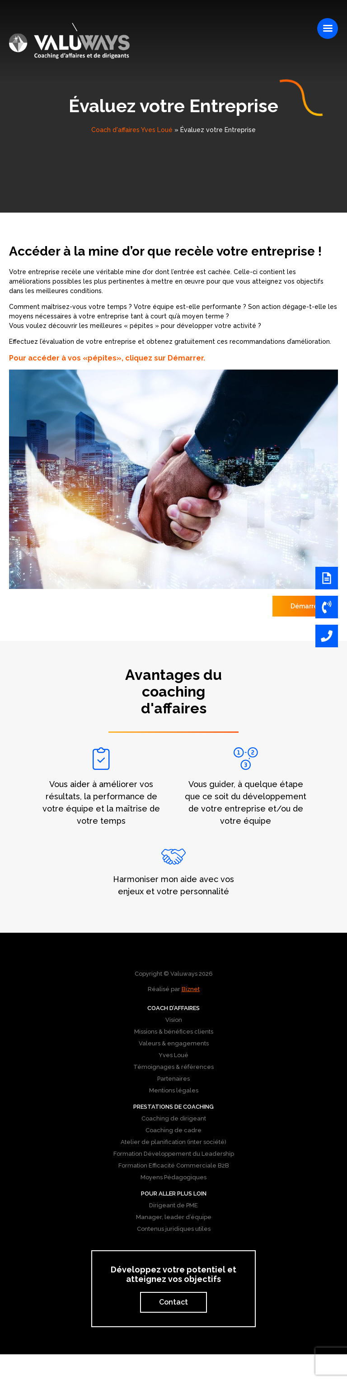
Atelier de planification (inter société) (173, 1142)
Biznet (191, 989)
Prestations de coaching (173, 1106)
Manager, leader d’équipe (173, 1217)
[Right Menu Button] (327, 28)
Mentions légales (173, 1090)
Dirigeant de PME (173, 1205)
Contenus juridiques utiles (174, 1228)
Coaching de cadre (173, 1130)
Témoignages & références (173, 1066)
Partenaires (173, 1078)
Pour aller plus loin (173, 1193)
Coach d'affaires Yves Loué (132, 129)
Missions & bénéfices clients (173, 1031)
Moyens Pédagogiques (173, 1177)
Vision (173, 1019)
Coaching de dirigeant (173, 1118)
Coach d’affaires (173, 1008)
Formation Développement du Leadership (173, 1153)
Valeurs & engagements (174, 1043)
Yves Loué (173, 1055)
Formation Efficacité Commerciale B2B (173, 1165)
